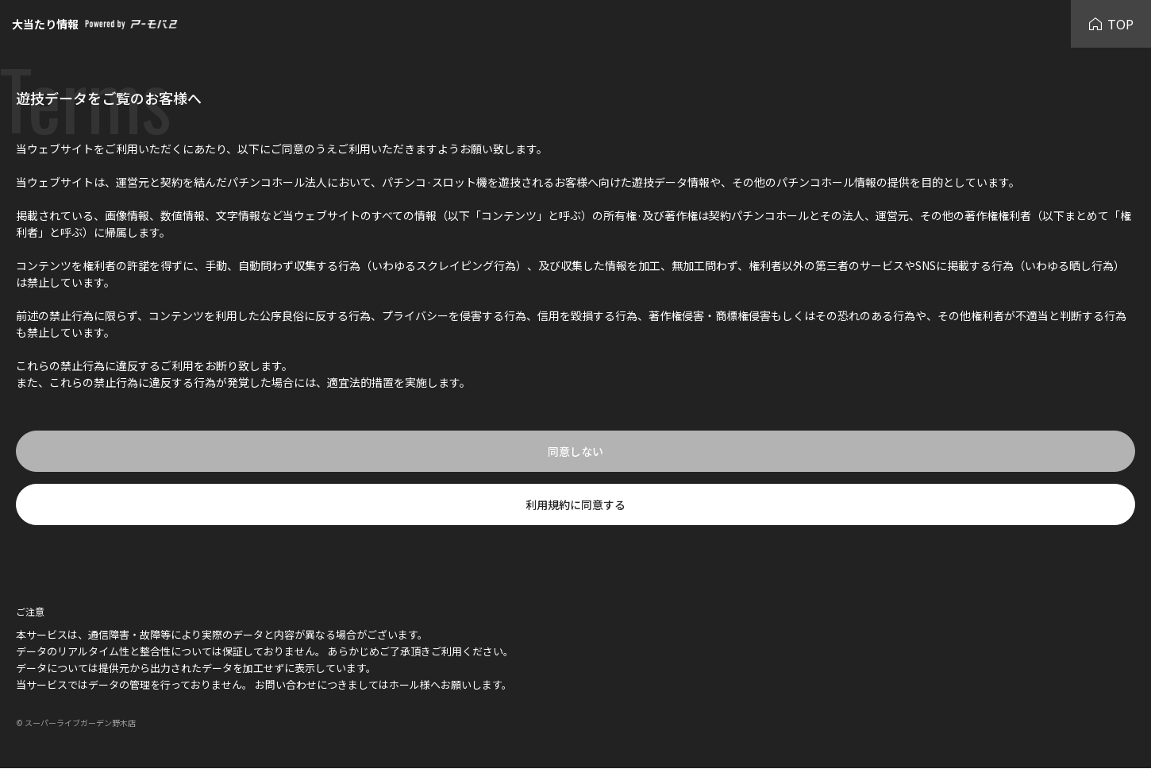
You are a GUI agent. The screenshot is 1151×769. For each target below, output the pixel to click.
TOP (1111, 23)
